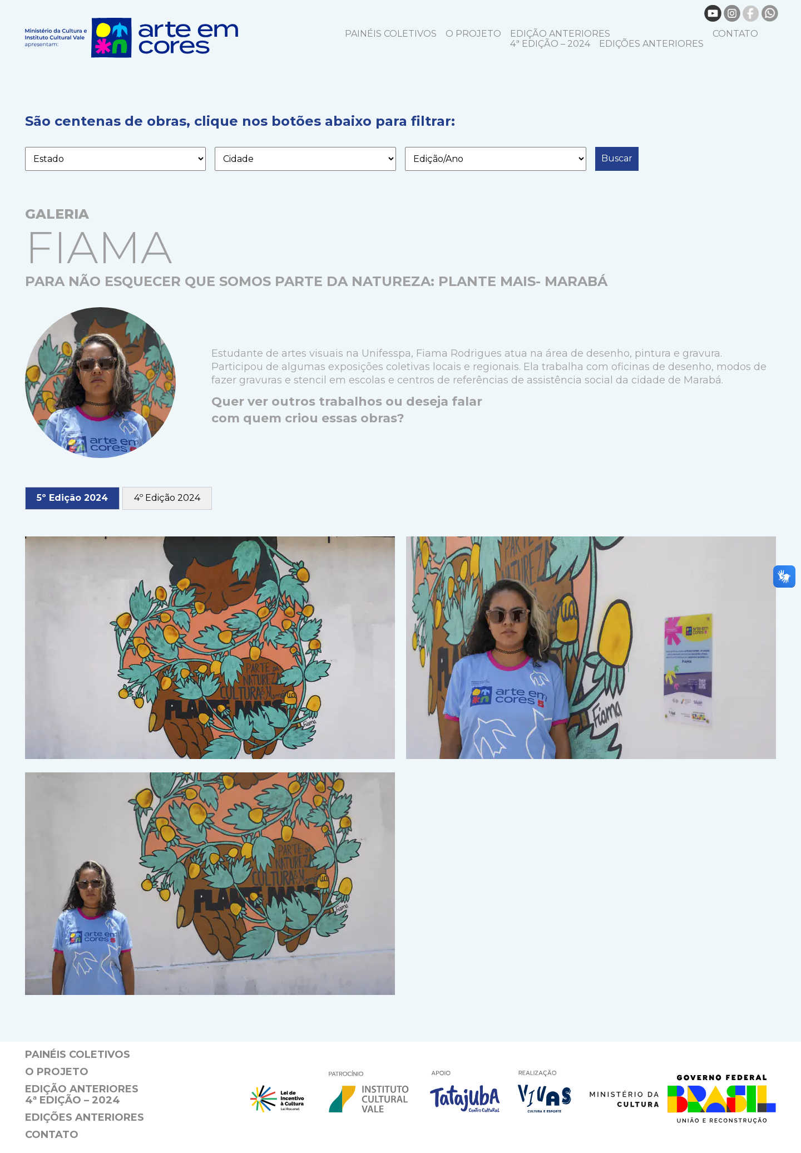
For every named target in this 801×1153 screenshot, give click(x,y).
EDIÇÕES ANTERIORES (651, 43)
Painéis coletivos (391, 33)
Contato (735, 33)
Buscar (616, 158)
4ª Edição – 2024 (550, 43)
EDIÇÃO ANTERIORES (560, 33)
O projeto (473, 33)
